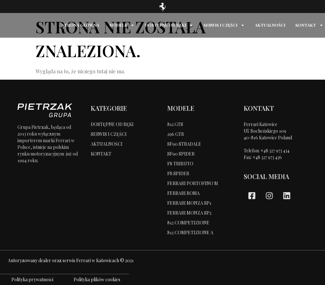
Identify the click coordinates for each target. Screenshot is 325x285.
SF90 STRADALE (184, 144)
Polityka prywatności (32, 279)
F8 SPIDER (178, 173)
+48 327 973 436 (267, 157)
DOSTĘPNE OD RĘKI (169, 25)
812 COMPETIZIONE (188, 223)
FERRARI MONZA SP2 (189, 213)
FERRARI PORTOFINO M (192, 183)
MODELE (122, 25)
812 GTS (175, 124)
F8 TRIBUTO (180, 164)
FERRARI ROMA (183, 193)
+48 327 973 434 (275, 151)
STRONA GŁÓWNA (80, 25)
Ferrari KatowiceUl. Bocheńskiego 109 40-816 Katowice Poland (268, 131)
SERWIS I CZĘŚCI (224, 25)
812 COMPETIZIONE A (190, 232)
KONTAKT (309, 25)
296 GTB (175, 134)
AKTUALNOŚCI (270, 25)
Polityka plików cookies (97, 279)
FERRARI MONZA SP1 (189, 203)
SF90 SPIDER (181, 154)
